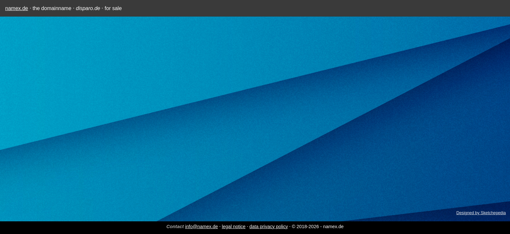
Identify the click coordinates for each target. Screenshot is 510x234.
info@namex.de (201, 226)
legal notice (234, 226)
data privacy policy (268, 226)
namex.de (16, 8)
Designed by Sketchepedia (481, 212)
